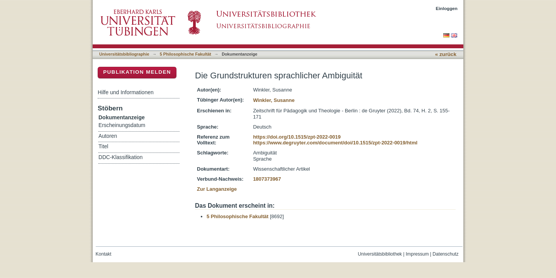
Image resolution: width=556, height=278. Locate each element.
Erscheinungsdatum (121, 125)
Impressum (417, 254)
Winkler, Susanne (274, 100)
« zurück (445, 54)
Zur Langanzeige (217, 189)
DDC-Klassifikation (120, 157)
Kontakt (104, 254)
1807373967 (267, 179)
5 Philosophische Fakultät (185, 54)
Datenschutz (445, 254)
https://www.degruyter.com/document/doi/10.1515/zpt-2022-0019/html (335, 143)
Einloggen (447, 8)
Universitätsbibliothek (380, 254)
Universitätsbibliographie (124, 54)
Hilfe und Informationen (126, 92)
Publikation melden (137, 72)
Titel (103, 146)
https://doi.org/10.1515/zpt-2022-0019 (297, 137)
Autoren (107, 136)
